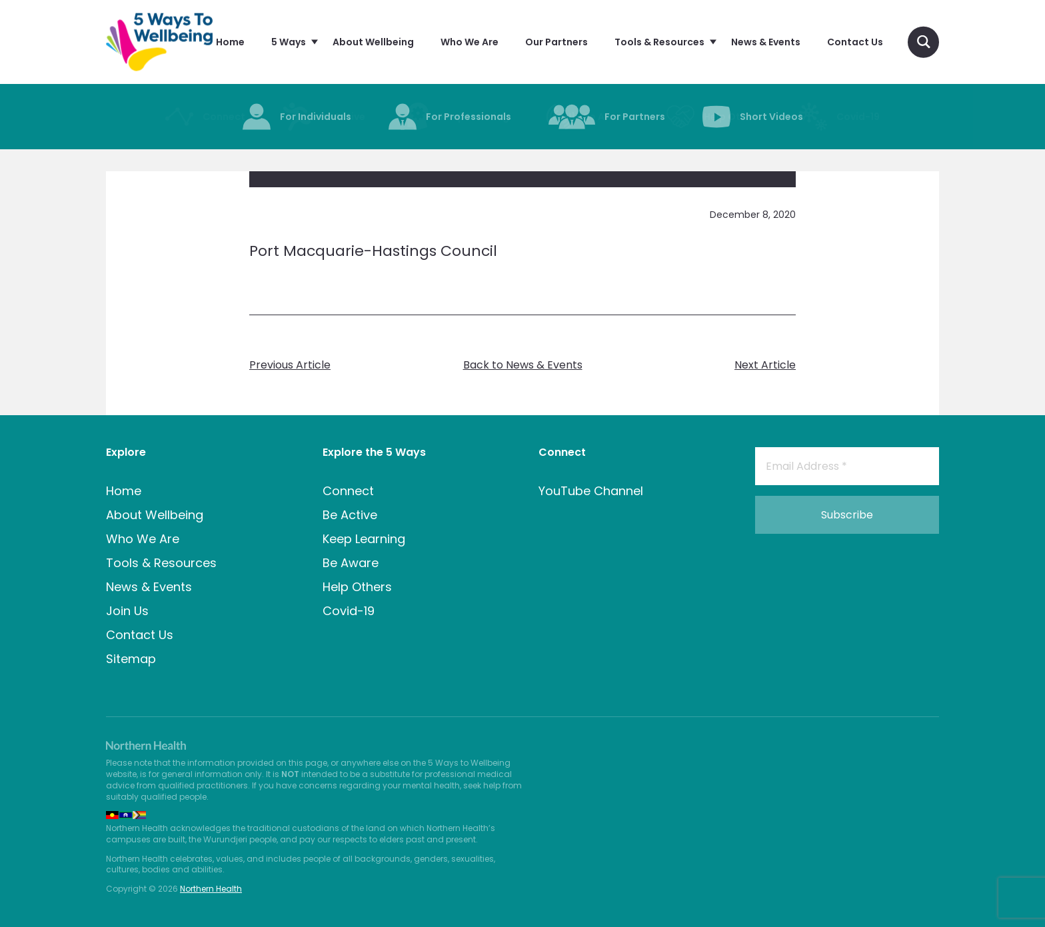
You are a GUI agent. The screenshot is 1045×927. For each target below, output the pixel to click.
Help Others (357, 586)
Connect (348, 490)
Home (123, 490)
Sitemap (131, 658)
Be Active (350, 514)
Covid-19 (349, 610)
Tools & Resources (161, 562)
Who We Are (142, 538)
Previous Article (290, 365)
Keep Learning (364, 538)
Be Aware (351, 562)
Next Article (765, 365)
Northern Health (211, 888)
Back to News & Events (522, 365)
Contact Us (139, 634)
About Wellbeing (154, 514)
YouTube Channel (590, 490)
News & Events (149, 586)
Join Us (127, 610)
